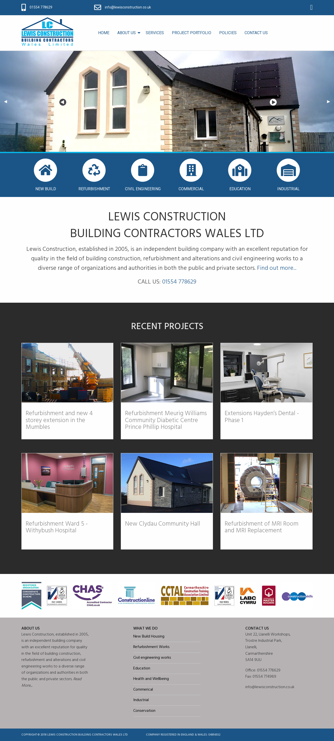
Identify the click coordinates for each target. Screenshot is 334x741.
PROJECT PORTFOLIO (191, 32)
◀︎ (7, 101)
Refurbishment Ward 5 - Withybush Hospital (57, 527)
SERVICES (155, 32)
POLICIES (228, 32)
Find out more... (276, 268)
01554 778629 (41, 7)
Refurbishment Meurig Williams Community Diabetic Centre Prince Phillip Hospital (166, 420)
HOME (103, 32)
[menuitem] (103, 32)
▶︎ (330, 101)
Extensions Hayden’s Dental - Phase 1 (262, 417)
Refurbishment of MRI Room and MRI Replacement (261, 527)
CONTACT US (256, 32)
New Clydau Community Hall (162, 524)
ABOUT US (126, 32)
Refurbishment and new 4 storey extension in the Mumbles (59, 420)
